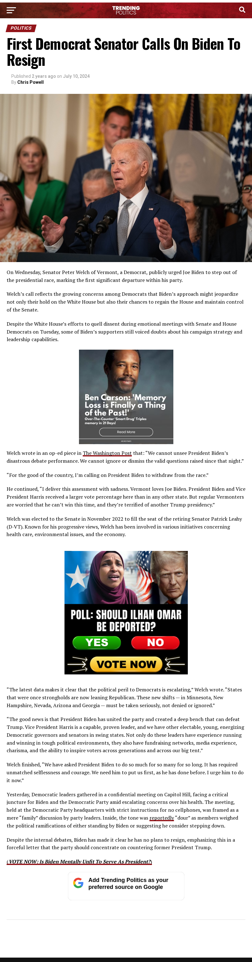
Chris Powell (30, 82)
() (79, 861)
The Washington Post (107, 453)
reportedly (161, 817)
